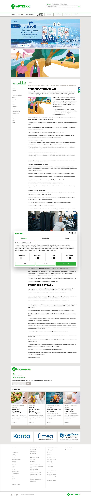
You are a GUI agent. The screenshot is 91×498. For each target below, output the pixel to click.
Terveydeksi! (20, 14)
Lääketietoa (14, 106)
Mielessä (14, 90)
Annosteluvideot (30, 14)
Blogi (13, 118)
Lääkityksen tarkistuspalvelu (35, 474)
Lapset (13, 104)
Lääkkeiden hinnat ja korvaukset (40, 14)
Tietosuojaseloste (68, 449)
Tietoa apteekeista (67, 15)
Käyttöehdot (68, 448)
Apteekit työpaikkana (51, 474)
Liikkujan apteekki (33, 476)
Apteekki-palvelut (49, 15)
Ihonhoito (14, 97)
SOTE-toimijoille (33, 481)
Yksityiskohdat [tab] (45, 238)
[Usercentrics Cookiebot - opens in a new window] (69, 233)
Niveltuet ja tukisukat (51, 459)
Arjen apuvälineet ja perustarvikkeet (51, 450)
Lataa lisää (45, 427)
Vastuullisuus (50, 472)
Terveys (13, 88)
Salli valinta (45, 263)
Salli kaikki (66, 263)
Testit (48, 464)
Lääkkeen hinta (33, 453)
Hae (28, 383)
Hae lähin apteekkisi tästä (18, 377)
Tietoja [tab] (67, 238)
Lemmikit (14, 99)
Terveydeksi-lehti (15, 113)
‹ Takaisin (30, 82)
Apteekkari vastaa (16, 111)
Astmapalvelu (32, 461)
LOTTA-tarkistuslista (34, 469)
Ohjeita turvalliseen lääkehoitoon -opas (37, 467)
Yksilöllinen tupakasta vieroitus (36, 479)
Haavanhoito (49, 454)
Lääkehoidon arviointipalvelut (35, 472)
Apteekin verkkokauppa (34, 477)
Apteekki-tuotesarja (58, 15)
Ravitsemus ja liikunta (17, 95)
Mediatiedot (14, 115)
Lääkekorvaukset (33, 451)
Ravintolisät (49, 461)
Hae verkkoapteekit (17, 374)
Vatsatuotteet (50, 466)
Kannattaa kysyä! (75, 15)
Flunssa (49, 452)
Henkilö (13, 108)
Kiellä (25, 263)
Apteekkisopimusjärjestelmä (53, 476)
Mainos (13, 122)
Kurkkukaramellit (51, 457)
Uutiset (13, 120)
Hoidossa (14, 102)
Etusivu (13, 14)
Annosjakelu (32, 459)
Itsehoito (14, 92)
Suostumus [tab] (24, 238)
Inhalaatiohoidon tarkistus (35, 464)
